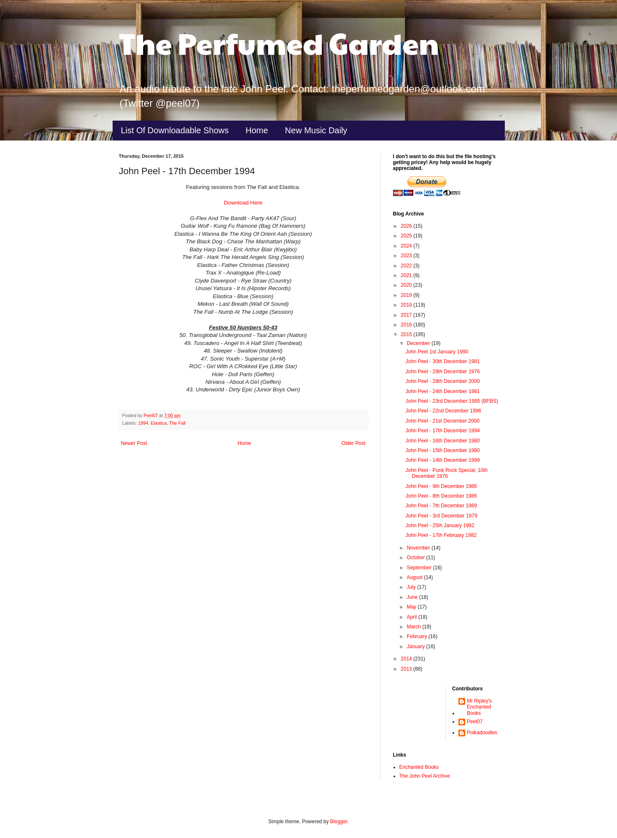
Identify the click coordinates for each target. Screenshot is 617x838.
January (416, 646)
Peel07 (474, 722)
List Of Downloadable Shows (175, 130)
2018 (407, 305)
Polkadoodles (482, 733)
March (414, 627)
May (412, 607)
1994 (143, 423)
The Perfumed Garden (279, 42)
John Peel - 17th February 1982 (441, 535)
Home (256, 130)
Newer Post (134, 443)
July (412, 587)
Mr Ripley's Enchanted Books (479, 707)
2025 (407, 236)
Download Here (243, 202)
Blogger (339, 822)
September (420, 568)
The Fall (177, 423)
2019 (407, 295)
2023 (407, 256)
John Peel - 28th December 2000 (442, 381)
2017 (407, 315)
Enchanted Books (419, 767)
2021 (407, 275)
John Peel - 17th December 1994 (442, 431)
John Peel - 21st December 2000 (442, 421)
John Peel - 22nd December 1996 (443, 411)
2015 (407, 334)
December (419, 343)
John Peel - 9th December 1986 (441, 486)
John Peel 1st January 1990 (436, 352)
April (412, 617)
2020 (407, 285)
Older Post (354, 443)
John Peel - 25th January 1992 (439, 525)
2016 (407, 325)
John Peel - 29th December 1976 (442, 372)
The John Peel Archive (424, 776)
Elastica (159, 423)
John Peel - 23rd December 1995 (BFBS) (451, 401)
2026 (407, 226)
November (419, 548)
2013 (407, 669)
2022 (407, 266)
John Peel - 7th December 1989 (441, 506)
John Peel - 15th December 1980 (442, 450)
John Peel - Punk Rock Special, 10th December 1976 (446, 473)
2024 (407, 246)
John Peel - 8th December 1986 (441, 496)
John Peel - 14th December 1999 (442, 460)
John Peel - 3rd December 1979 (441, 516)
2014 (407, 659)
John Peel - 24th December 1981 (442, 391)
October (416, 557)
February (417, 636)
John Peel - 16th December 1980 (442, 441)
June (413, 597)
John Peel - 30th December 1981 (442, 361)
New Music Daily (316, 130)
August (415, 577)
